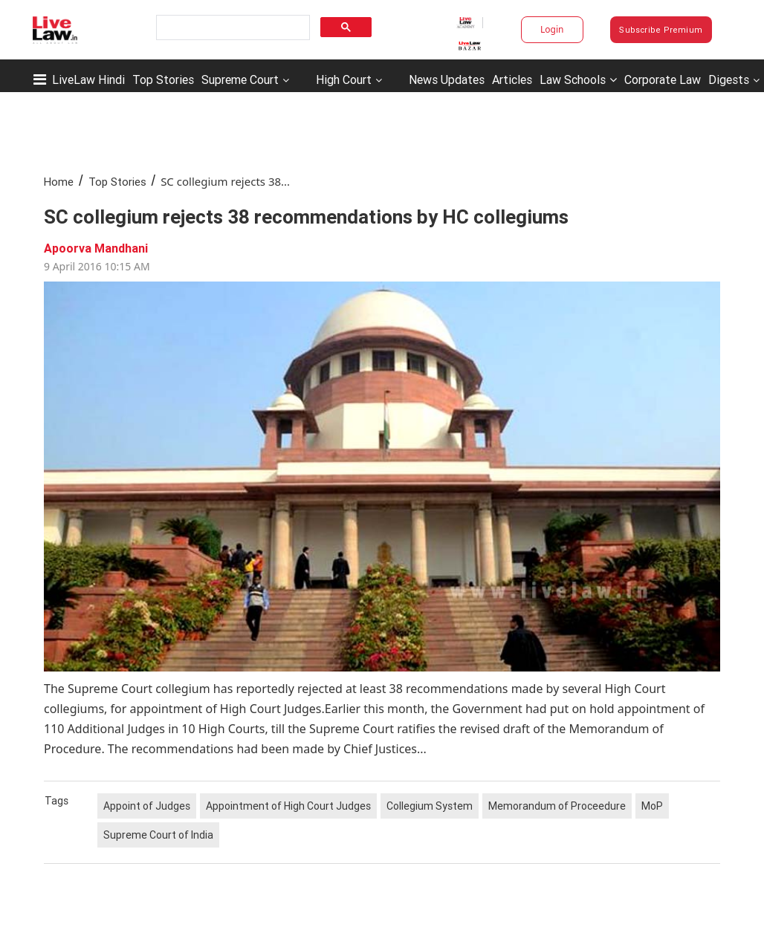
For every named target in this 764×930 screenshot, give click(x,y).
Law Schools (578, 79)
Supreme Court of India (158, 835)
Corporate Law (662, 79)
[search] (232, 27)
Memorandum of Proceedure (557, 806)
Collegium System (429, 806)
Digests (728, 79)
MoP (652, 806)
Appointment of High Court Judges (288, 806)
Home (59, 182)
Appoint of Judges (146, 806)
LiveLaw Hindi (88, 79)
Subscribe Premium (660, 30)
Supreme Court (240, 79)
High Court (344, 79)
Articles (512, 79)
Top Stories (163, 79)
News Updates (447, 79)
